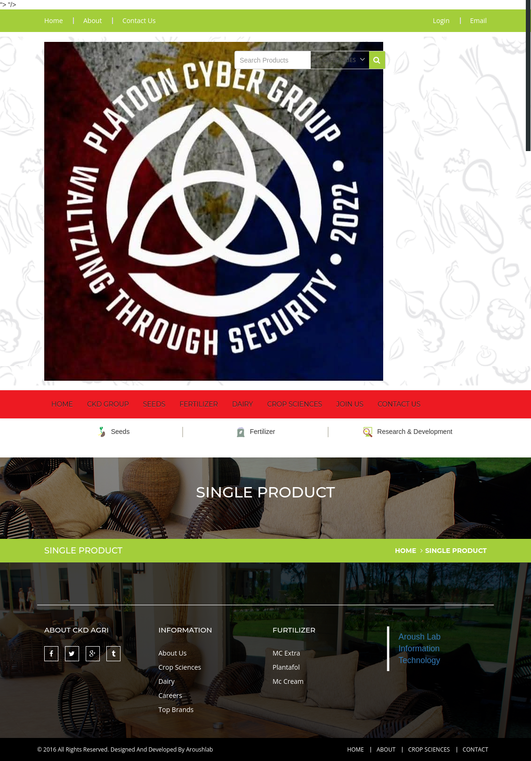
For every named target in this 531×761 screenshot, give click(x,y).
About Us (173, 652)
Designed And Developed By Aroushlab (162, 749)
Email (478, 20)
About (386, 749)
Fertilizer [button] (198, 404)
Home (62, 404)
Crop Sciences (294, 404)
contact (475, 749)
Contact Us (399, 404)
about (93, 20)
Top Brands (176, 709)
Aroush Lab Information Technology (420, 648)
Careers (170, 694)
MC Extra (286, 652)
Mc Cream (288, 680)
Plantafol (286, 666)
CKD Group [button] (108, 404)
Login (441, 20)
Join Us (349, 404)
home (53, 20)
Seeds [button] (154, 404)
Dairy (242, 404)
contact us (139, 20)
